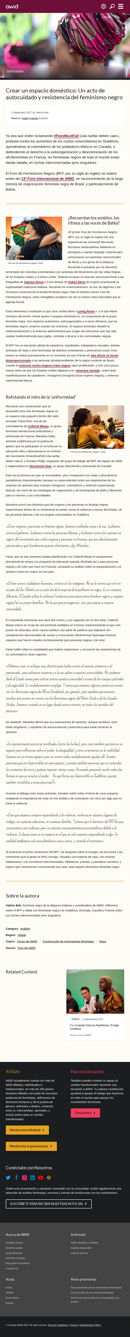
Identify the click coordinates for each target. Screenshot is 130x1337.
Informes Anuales (15, 1258)
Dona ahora (83, 1113)
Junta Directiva (14, 1253)
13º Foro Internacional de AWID (47, 179)
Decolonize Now (40, 466)
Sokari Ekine (77, 282)
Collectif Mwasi (38, 426)
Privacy (73, 1325)
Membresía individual (25, 1130)
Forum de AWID (27, 941)
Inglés (25, 118)
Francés (33, 118)
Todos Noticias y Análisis (84, 1242)
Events (10, 1303)
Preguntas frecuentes (18, 1263)
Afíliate (10, 1292)
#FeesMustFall (66, 136)
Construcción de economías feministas (92, 1292)
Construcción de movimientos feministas (68, 941)
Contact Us (12, 1268)
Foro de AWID (26, 948)
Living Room (86, 311)
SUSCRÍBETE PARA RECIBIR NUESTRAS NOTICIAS (46, 1204)
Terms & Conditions (58, 1325)
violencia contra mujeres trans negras (44, 365)
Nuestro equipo (14, 1247)
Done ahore (12, 1297)
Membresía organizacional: (29, 1146)
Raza (102, 941)
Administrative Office (90, 1325)
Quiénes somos (14, 1242)
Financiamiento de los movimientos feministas (96, 1287)
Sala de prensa (79, 1253)
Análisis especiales (81, 1247)
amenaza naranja (87, 370)
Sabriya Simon (34, 282)
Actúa (9, 1287)
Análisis (25, 928)
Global (22, 935)
